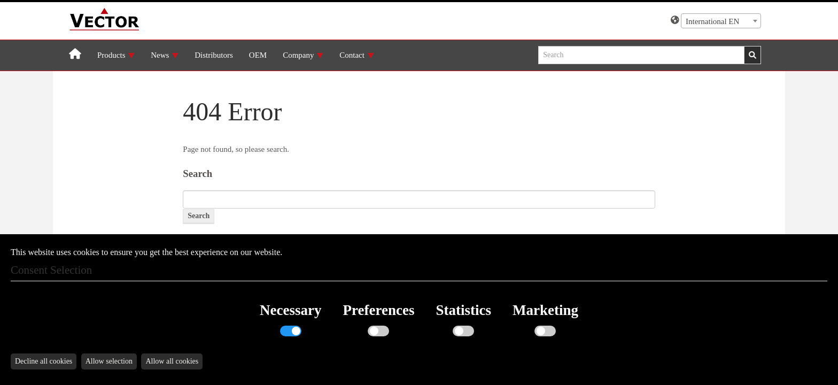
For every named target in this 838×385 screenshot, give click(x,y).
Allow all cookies (171, 361)
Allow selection (109, 361)
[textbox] (721, 21)
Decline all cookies (43, 361)
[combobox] (721, 20)
